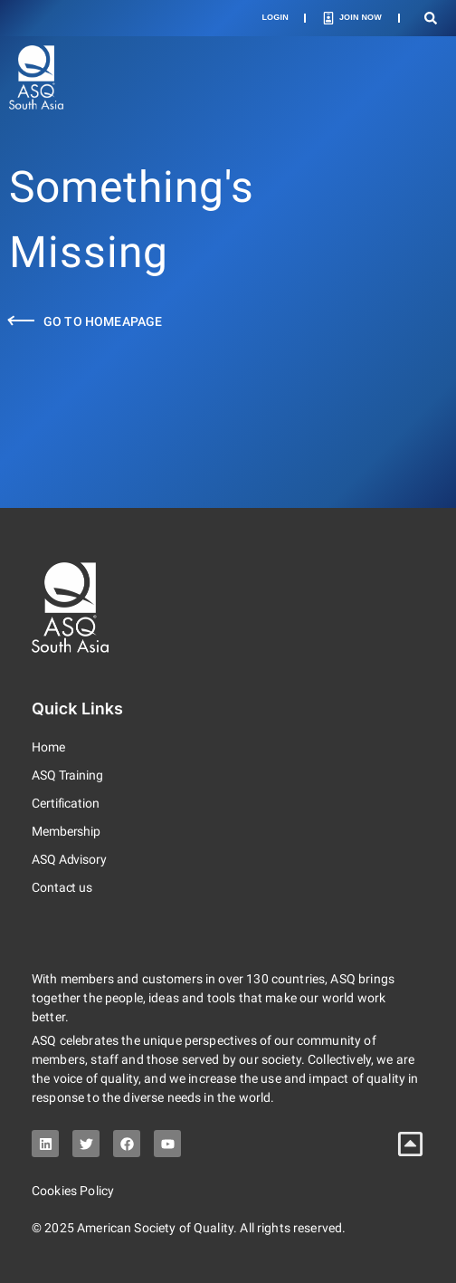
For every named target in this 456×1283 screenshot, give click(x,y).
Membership (66, 831)
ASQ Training (67, 775)
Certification (66, 803)
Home (48, 747)
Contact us (62, 887)
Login (275, 17)
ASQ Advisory (69, 859)
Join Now (360, 17)
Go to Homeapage (102, 321)
